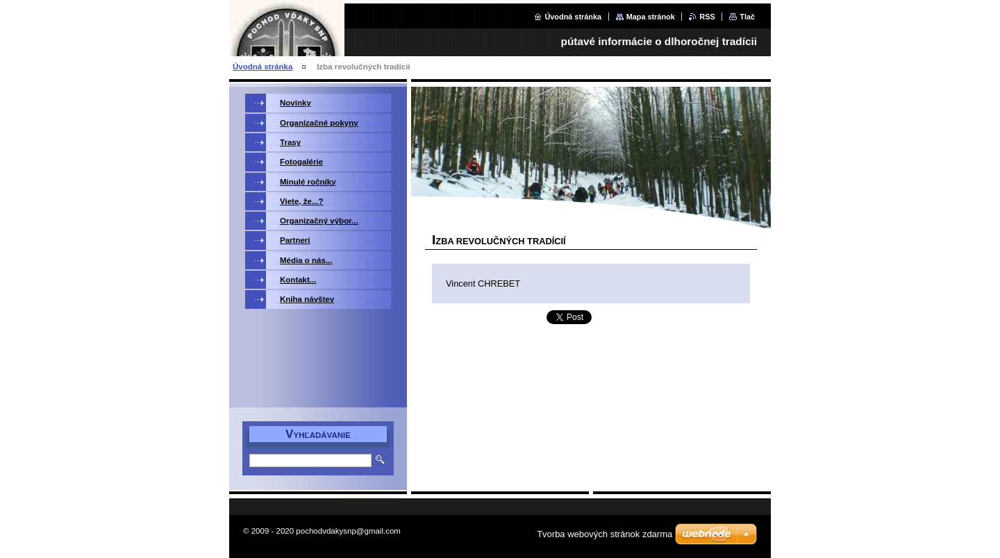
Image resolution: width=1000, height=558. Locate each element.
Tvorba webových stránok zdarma (604, 534)
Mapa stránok (650, 16)
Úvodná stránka (572, 16)
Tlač (747, 16)
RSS (707, 16)
